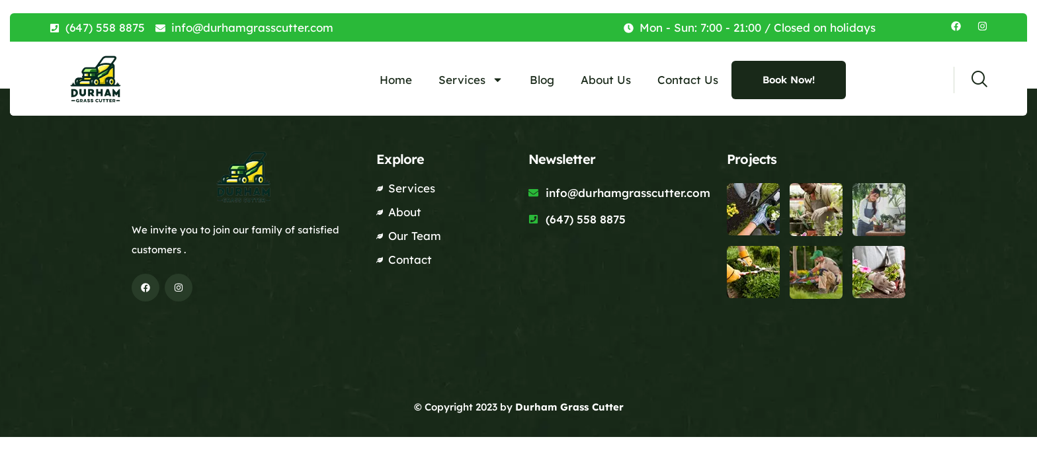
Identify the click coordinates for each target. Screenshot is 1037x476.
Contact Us (687, 80)
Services (470, 79)
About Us (606, 80)
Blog (542, 80)
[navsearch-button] (970, 80)
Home (396, 80)
